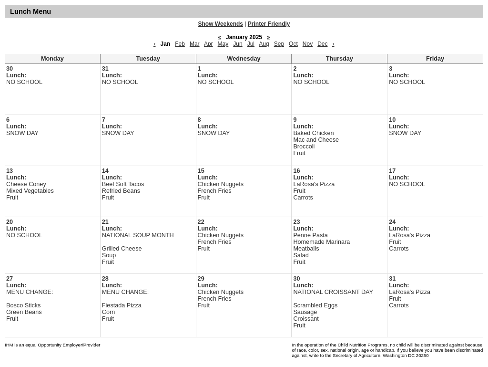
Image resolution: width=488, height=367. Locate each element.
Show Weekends (220, 24)
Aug (264, 44)
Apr (208, 44)
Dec (322, 44)
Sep (279, 44)
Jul (250, 44)
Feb (180, 44)
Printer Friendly (269, 24)
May (223, 44)
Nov (308, 44)
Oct (293, 44)
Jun (237, 44)
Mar (195, 44)
